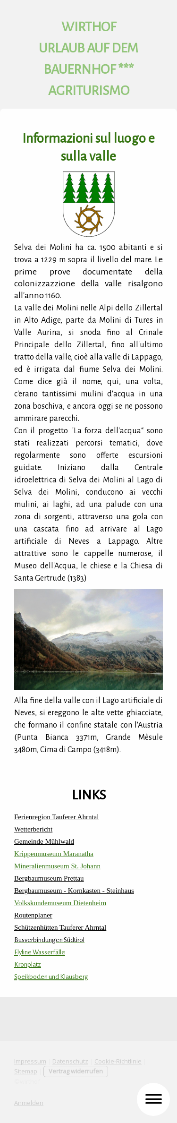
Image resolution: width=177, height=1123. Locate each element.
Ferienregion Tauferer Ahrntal (56, 817)
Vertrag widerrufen (76, 1071)
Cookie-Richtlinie (118, 1061)
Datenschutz (70, 1061)
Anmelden (28, 1102)
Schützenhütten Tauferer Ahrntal (60, 927)
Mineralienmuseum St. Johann (57, 866)
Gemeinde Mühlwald (44, 841)
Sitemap (25, 1071)
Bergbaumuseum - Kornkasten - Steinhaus (74, 890)
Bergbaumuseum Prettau (49, 878)
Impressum (30, 1061)
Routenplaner (33, 915)
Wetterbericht (33, 829)
